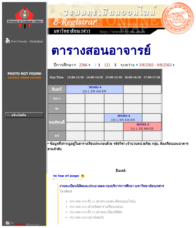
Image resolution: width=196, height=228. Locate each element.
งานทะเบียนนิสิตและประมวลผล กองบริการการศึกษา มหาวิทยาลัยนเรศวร (111, 186)
